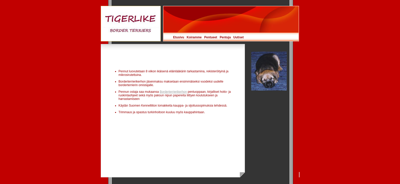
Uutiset (238, 37)
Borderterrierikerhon (173, 92)
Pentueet (210, 37)
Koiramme (194, 37)
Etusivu (178, 37)
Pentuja (225, 37)
